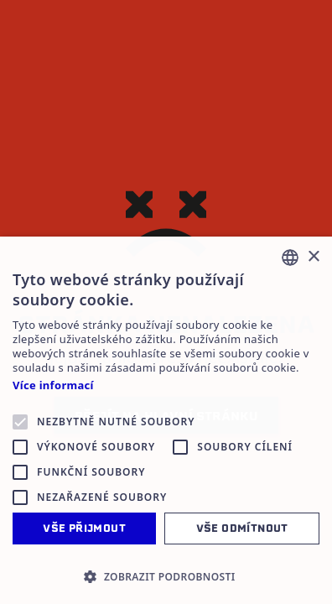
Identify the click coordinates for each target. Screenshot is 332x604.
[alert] (166, 420)
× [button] (313, 257)
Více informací (53, 385)
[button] (166, 576)
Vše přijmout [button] (84, 528)
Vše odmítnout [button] (242, 528)
